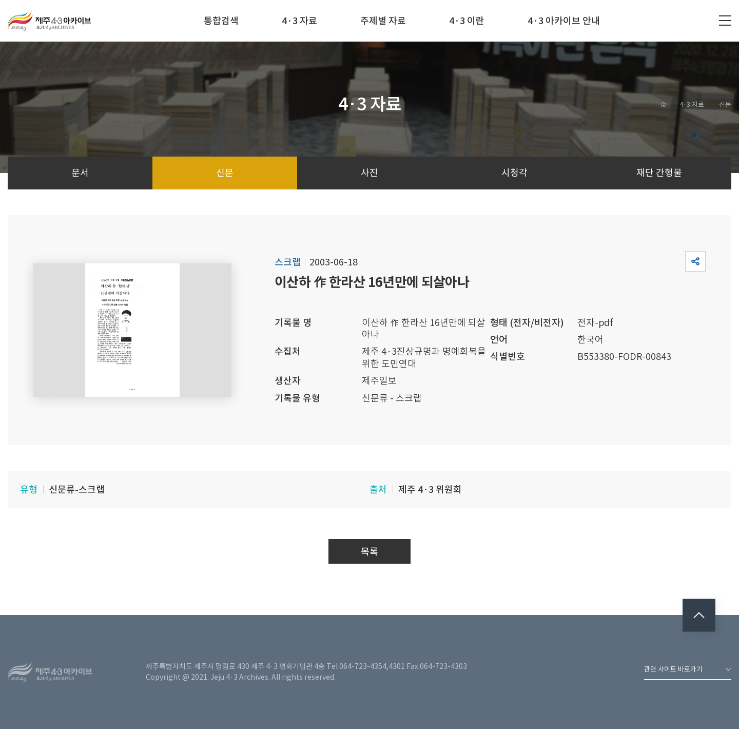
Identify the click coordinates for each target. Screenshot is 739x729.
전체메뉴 (725, 20)
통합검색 (221, 21)
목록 (369, 552)
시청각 (514, 173)
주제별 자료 (383, 21)
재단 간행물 (659, 173)
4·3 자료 (299, 21)
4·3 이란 (466, 21)
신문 (725, 104)
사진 (369, 173)
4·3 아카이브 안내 (564, 21)
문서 (80, 173)
